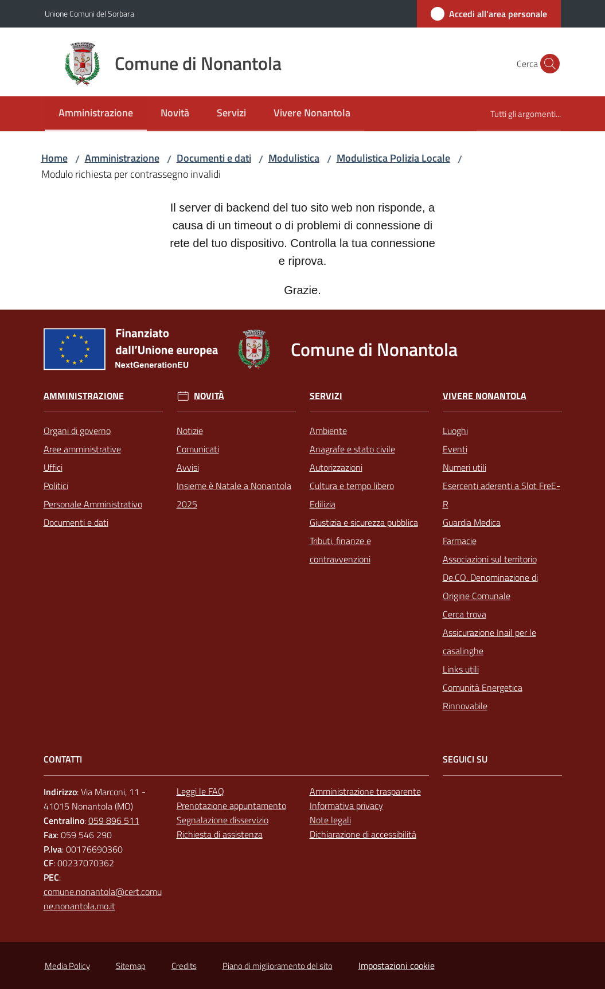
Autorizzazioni (336, 467)
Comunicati (198, 449)
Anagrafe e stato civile (352, 449)
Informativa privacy (346, 805)
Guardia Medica (472, 522)
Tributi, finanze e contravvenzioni (340, 550)
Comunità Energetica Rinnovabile (482, 697)
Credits (184, 965)
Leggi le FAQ (200, 791)
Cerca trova (464, 614)
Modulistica (293, 158)
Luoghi (455, 430)
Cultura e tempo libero (352, 485)
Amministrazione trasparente (365, 791)
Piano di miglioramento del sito (278, 965)
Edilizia (322, 504)
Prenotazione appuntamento (231, 805)
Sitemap (131, 965)
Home (54, 158)
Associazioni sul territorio (490, 559)
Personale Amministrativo (93, 504)
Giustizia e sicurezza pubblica (364, 522)
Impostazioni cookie (396, 965)
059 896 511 (113, 820)
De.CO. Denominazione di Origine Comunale (490, 586)
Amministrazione (122, 158)
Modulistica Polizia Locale (393, 158)
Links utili (461, 669)
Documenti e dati (214, 158)
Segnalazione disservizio (222, 820)
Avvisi (188, 467)
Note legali (330, 820)
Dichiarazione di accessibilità (363, 834)
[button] (547, 63)
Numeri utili (464, 467)
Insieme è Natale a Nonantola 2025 (234, 495)
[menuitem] (96, 113)
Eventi (455, 449)
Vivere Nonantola (484, 395)
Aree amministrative (82, 449)
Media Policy (67, 965)
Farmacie (460, 541)
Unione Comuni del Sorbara (89, 13)
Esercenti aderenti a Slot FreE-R (501, 495)
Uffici (53, 467)
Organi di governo (77, 430)
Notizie (190, 430)
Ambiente (328, 430)
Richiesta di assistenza (220, 834)
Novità (209, 395)
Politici (56, 485)
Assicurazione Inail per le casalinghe (489, 642)
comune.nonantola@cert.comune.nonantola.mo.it (103, 899)
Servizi (326, 395)
